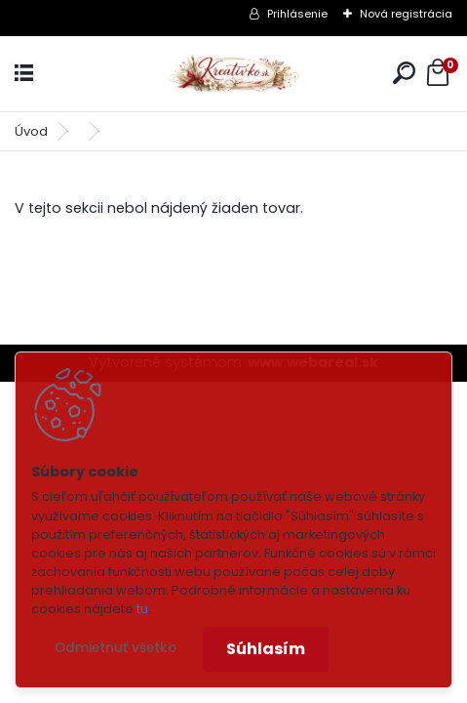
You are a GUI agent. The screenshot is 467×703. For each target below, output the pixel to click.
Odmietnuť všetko (115, 648)
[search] (404, 73)
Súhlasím (265, 649)
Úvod (31, 131)
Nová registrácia (406, 13)
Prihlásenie (297, 13)
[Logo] (234, 74)
